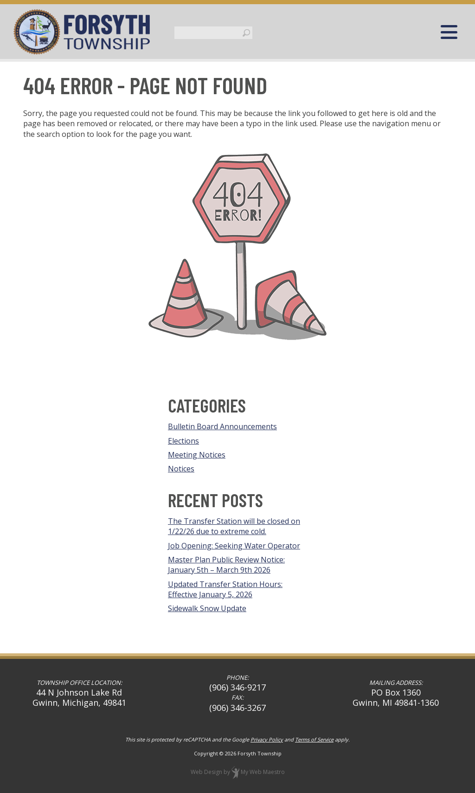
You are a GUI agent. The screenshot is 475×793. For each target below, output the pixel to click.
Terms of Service (314, 739)
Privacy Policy (266, 739)
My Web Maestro (263, 772)
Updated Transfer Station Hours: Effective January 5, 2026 (225, 589)
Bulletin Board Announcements (222, 426)
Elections (183, 441)
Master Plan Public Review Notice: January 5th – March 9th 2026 (226, 564)
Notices (181, 469)
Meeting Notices (196, 455)
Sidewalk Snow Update (207, 608)
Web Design (206, 772)
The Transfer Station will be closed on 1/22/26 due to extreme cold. (234, 526)
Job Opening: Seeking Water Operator (234, 546)
